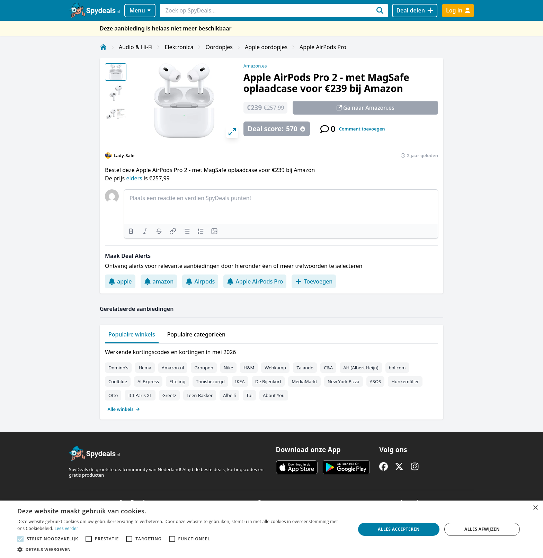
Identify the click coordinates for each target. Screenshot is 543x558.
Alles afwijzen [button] (482, 529)
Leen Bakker (200, 395)
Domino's (118, 367)
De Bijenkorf (268, 381)
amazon (159, 281)
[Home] (103, 47)
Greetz (169, 395)
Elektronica (178, 47)
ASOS (375, 381)
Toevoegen (313, 281)
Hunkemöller (405, 381)
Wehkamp (275, 367)
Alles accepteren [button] (399, 529)
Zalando (304, 367)
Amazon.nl (173, 367)
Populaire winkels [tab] (131, 334)
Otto (113, 395)
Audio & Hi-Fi (135, 47)
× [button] (535, 508)
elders (134, 178)
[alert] (271, 529)
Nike (228, 367)
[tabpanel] (271, 379)
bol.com (397, 367)
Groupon (203, 367)
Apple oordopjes (266, 47)
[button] (181, 549)
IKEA (240, 381)
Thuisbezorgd (210, 381)
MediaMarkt (304, 381)
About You (274, 395)
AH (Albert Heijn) (360, 367)
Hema (145, 367)
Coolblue (117, 381)
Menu (140, 10)
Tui (249, 395)
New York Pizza (343, 381)
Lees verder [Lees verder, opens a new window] (66, 528)
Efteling (177, 381)
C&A (328, 367)
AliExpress (148, 381)
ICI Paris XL (140, 395)
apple (120, 281)
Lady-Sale (124, 155)
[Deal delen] (414, 10)
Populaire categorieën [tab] (196, 334)
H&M (248, 367)
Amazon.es (255, 65)
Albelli (229, 395)
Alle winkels (124, 409)
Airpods (200, 281)
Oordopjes (219, 47)
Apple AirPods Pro (323, 47)
